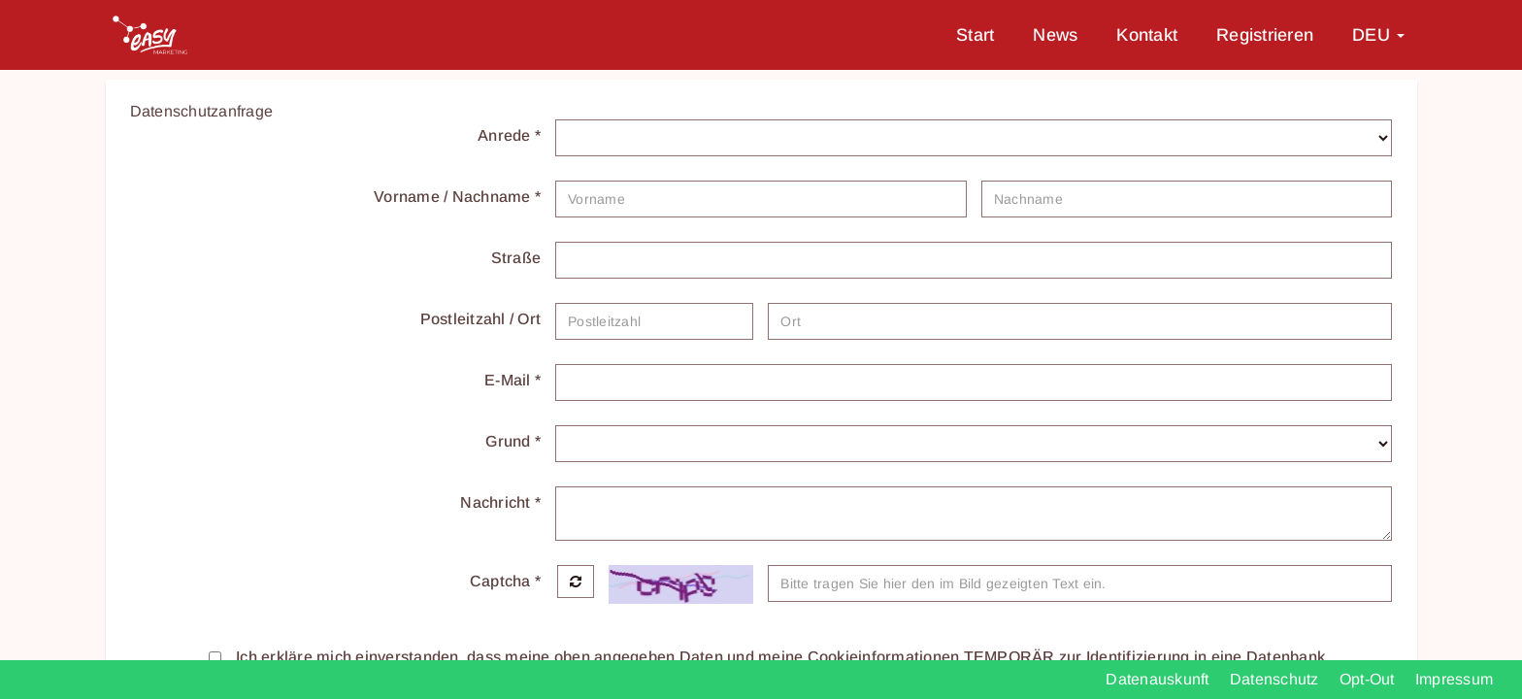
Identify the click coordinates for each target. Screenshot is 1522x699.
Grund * (513, 441)
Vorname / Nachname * (457, 196)
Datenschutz (1276, 679)
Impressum (1454, 679)
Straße (516, 258)
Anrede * (509, 135)
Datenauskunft (1159, 679)
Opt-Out (1369, 679)
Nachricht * (500, 502)
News (1055, 35)
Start (975, 35)
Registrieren (1264, 35)
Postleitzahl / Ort (481, 319)
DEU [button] (1378, 35)
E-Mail (512, 380)
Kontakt (1146, 35)
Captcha (505, 581)
